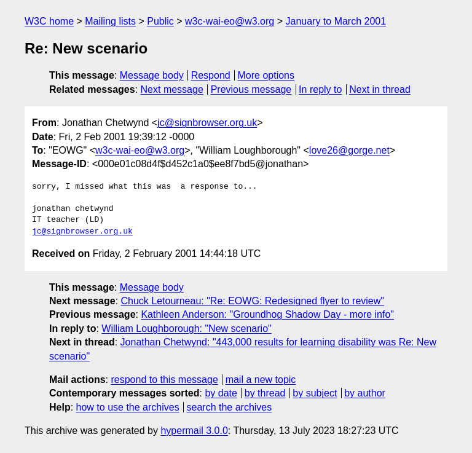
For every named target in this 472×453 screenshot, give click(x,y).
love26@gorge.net (349, 150)
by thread (265, 393)
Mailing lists (110, 21)
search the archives (229, 407)
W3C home (49, 21)
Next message (172, 89)
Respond (210, 75)
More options (266, 75)
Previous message (251, 89)
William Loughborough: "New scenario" (186, 328)
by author (364, 393)
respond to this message (164, 379)
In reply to (320, 89)
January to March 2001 (335, 21)
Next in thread (380, 89)
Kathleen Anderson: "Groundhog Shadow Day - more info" (267, 314)
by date (221, 393)
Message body (152, 75)
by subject (315, 393)
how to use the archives (127, 407)
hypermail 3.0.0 (193, 430)
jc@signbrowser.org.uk (207, 122)
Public (160, 21)
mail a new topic (261, 379)
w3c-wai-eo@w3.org (229, 21)
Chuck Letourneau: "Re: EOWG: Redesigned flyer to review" (252, 301)
